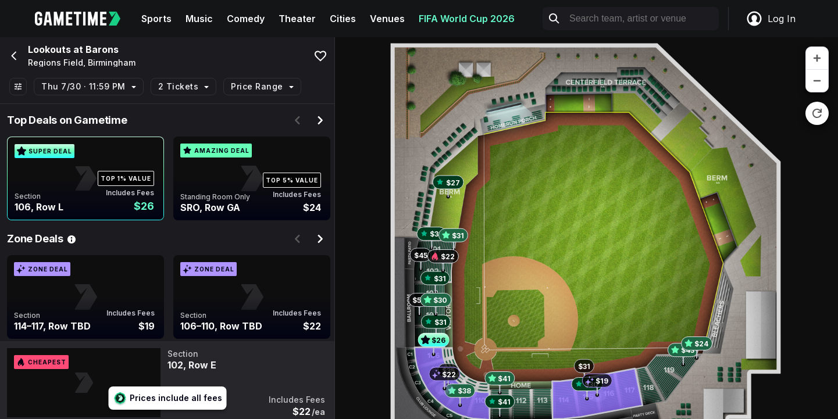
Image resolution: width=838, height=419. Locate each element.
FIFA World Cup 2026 (467, 18)
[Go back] (13, 56)
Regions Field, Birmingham (81, 63)
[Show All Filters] (18, 86)
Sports (156, 18)
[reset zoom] (817, 113)
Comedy (246, 18)
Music (199, 18)
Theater (297, 18)
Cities (343, 18)
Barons (102, 49)
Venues (387, 18)
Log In (771, 18)
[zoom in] (817, 58)
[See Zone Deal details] (71, 238)
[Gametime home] (84, 19)
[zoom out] (817, 81)
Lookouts (49, 49)
